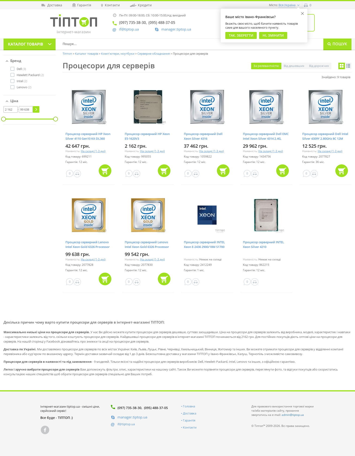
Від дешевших (294, 66)
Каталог (25, 44)
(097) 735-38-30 (129, 408)
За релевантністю (266, 66)
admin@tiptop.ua (293, 415)
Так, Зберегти (241, 35)
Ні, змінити (273, 35)
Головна (189, 406)
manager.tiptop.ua (176, 29)
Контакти (189, 427)
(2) (30, 75)
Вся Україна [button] (287, 5)
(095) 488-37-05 (156, 408)
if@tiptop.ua (126, 424)
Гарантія (189, 420)
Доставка (189, 413)
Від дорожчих (319, 66)
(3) (21, 69)
